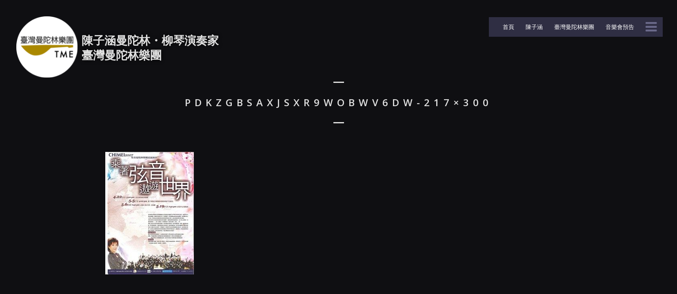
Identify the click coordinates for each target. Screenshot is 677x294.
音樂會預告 (619, 27)
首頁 (507, 27)
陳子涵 (533, 27)
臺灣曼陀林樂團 (573, 27)
